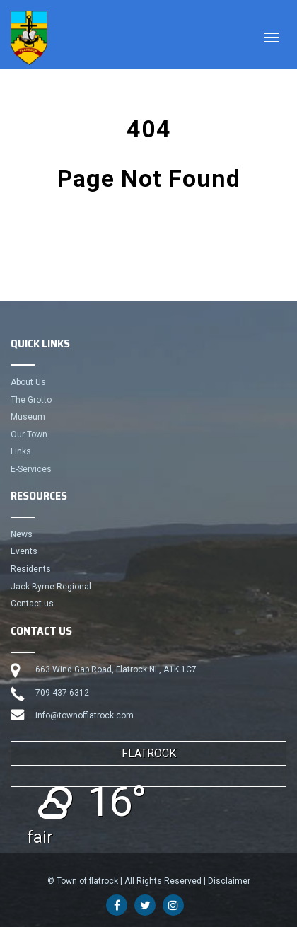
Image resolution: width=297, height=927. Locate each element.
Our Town (29, 434)
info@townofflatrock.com (84, 715)
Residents (31, 569)
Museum (28, 417)
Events (24, 551)
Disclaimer (229, 881)
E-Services (31, 469)
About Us (28, 382)
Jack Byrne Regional (51, 587)
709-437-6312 (62, 693)
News (22, 534)
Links (21, 451)
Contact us (32, 604)
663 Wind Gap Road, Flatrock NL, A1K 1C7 (116, 669)
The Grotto (31, 400)
